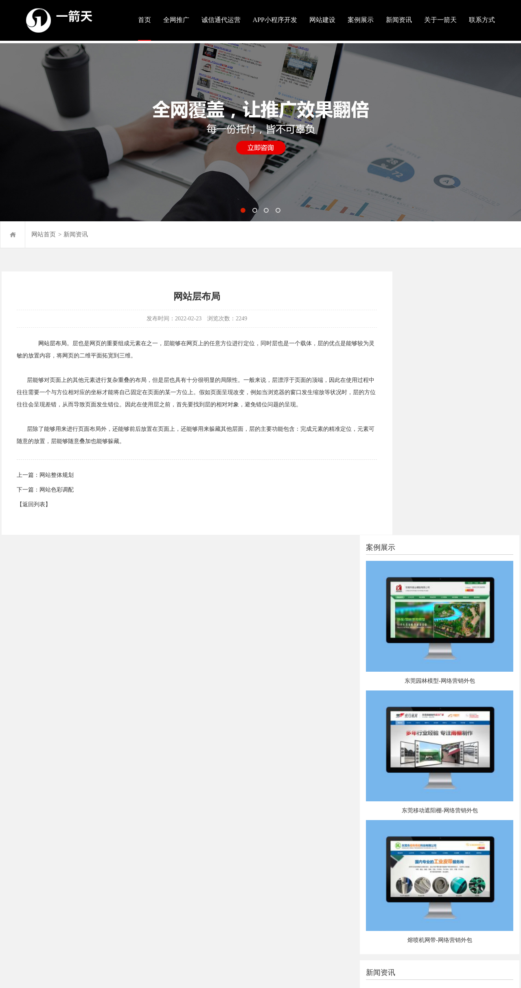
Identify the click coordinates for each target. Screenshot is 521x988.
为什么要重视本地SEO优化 (436, 708)
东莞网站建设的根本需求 (433, 679)
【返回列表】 (33, 506)
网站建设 (322, 19)
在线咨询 (258, 877)
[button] (243, 207)
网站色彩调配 (56, 491)
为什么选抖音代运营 (427, 752)
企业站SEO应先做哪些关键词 (438, 723)
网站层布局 (52, 344)
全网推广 (176, 19)
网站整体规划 (56, 476)
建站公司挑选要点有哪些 (433, 664)
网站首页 (43, 232)
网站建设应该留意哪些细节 (436, 649)
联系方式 (482, 19)
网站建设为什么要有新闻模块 (439, 737)
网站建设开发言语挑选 (430, 693)
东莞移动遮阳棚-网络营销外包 (458, 493)
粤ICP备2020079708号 (50, 888)
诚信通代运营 (221, 19)
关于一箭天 (440, 19)
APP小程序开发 (275, 19)
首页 (144, 19)
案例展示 (361, 19)
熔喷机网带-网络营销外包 (458, 597)
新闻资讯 (399, 19)
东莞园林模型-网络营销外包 (458, 390)
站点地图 (11, 898)
